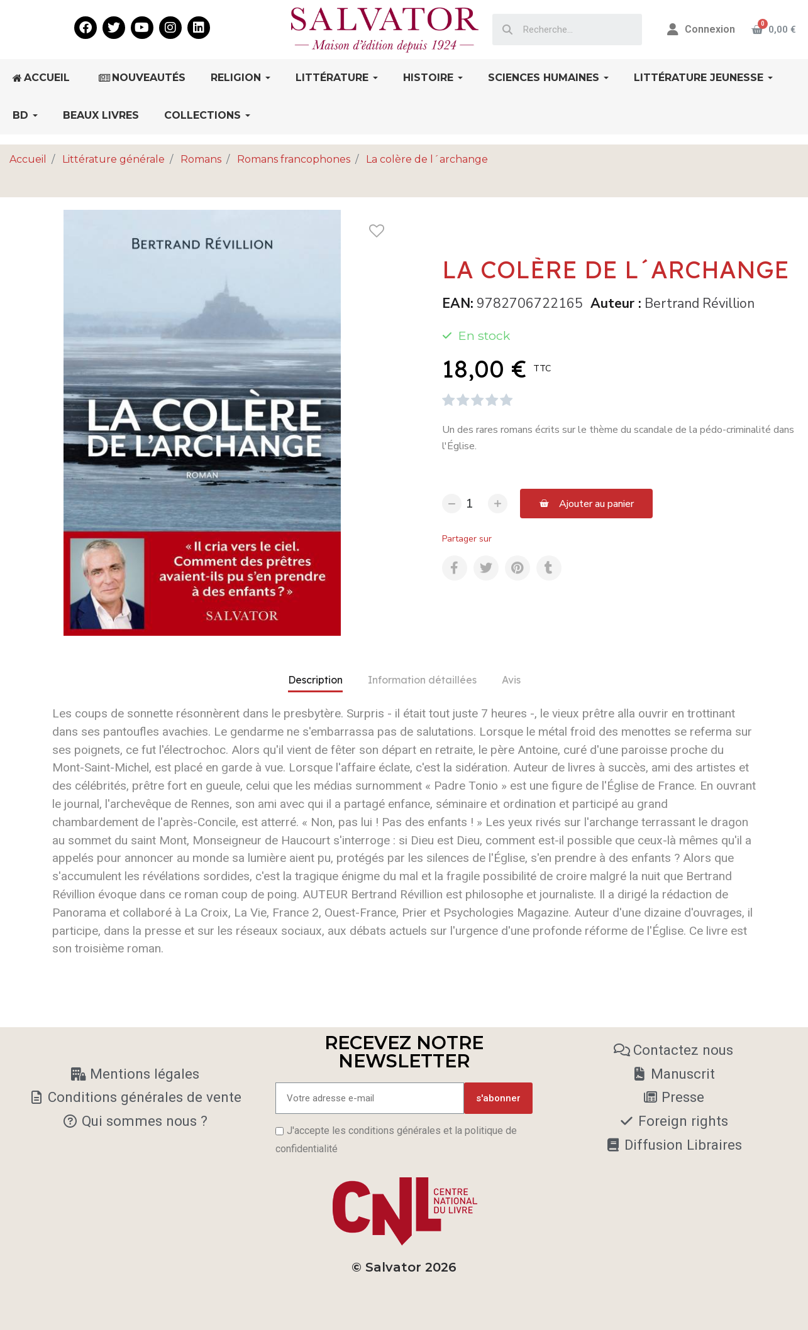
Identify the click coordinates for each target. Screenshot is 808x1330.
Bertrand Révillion (700, 303)
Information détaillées (422, 679)
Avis (511, 679)
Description (315, 679)
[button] (586, 503)
